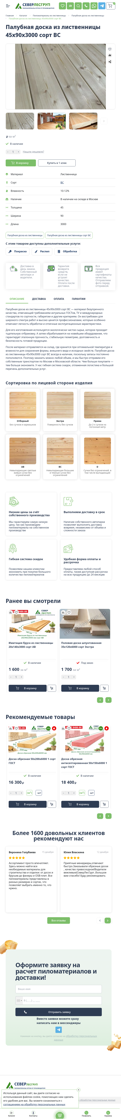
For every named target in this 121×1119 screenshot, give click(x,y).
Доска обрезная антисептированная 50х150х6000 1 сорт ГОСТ (84, 762)
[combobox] (19, 1000)
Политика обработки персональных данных (92, 1100)
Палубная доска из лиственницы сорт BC (69, 234)
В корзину (22, 162)
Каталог (12, 1114)
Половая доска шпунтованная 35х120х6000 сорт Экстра (81, 644)
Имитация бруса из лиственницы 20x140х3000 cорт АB (31, 644)
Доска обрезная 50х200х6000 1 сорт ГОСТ (32, 760)
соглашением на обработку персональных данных (34, 1104)
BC (62, 182)
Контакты (33, 1114)
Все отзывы (59, 920)
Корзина (108, 1114)
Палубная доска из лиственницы (24, 234)
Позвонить (86, 1114)
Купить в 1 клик (57, 162)
